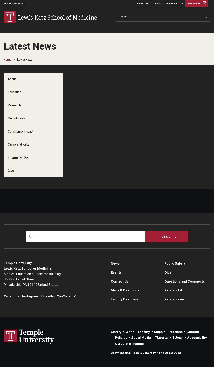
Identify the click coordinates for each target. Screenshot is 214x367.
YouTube (64, 296)
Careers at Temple (129, 344)
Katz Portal (173, 290)
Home (7, 59)
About (12, 79)
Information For (18, 157)
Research (14, 105)
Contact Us (119, 281)
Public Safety (175, 263)
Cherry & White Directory (130, 332)
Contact (193, 332)
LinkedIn (47, 296)
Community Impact (20, 131)
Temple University (15, 3)
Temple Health (142, 3)
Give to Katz (194, 3)
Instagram (30, 296)
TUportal (161, 338)
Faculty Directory (174, 3)
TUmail (178, 338)
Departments (17, 118)
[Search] (163, 17)
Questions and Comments (185, 281)
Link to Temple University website (29, 336)
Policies (121, 338)
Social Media (141, 338)
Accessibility (197, 338)
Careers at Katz (18, 144)
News (158, 3)
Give (11, 171)
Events (116, 272)
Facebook (11, 296)
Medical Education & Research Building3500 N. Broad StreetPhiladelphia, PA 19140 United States (32, 279)
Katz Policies (175, 299)
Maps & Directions (125, 290)
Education (14, 92)
